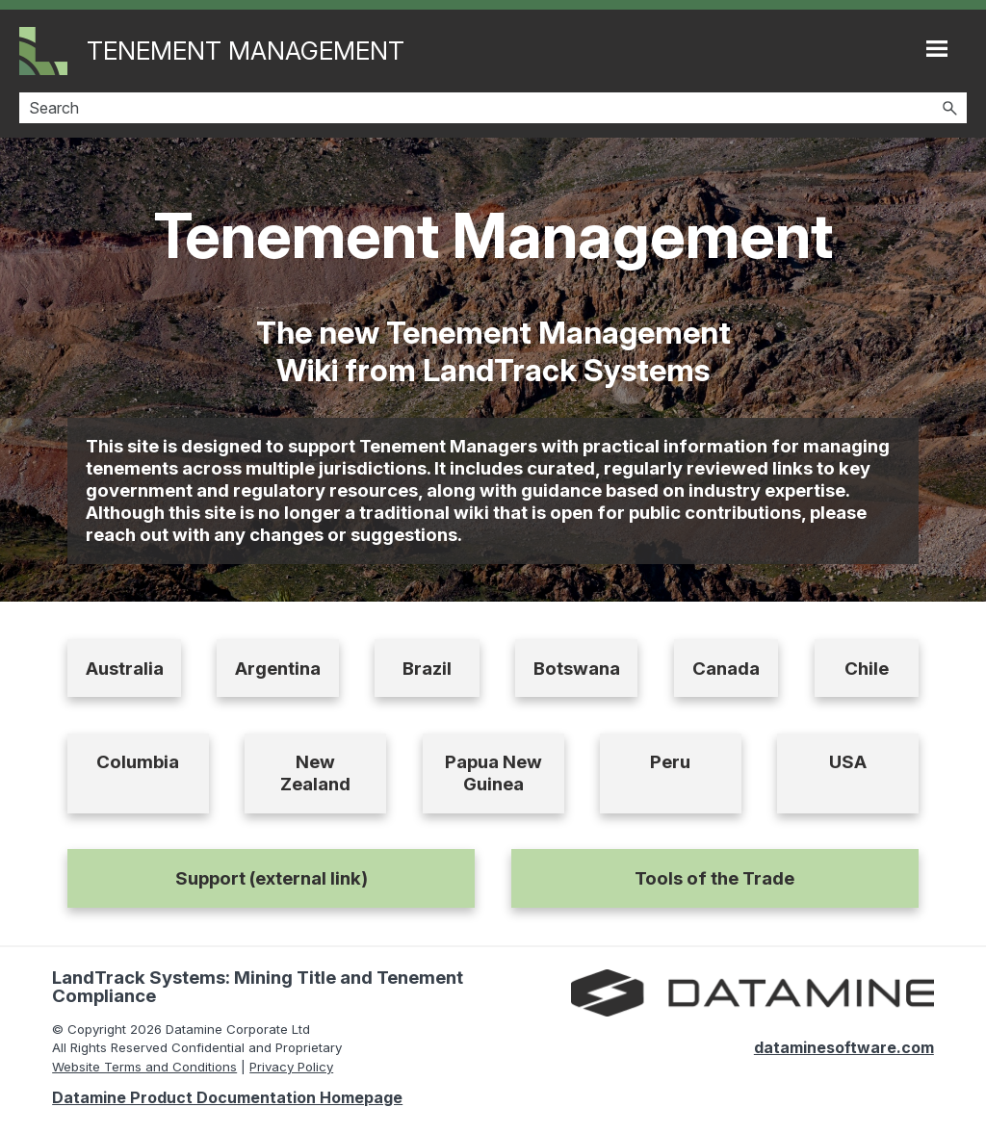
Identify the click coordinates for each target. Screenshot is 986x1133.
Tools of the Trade (714, 878)
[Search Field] (493, 107)
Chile (866, 668)
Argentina (278, 668)
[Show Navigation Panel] (937, 48)
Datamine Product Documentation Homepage (227, 1097)
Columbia (137, 762)
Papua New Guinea (493, 773)
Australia (125, 668)
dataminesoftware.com (844, 1047)
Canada (726, 668)
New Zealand (315, 773)
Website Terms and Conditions (144, 1066)
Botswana (576, 668)
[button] (949, 107)
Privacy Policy (291, 1066)
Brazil (427, 668)
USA (848, 762)
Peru (670, 762)
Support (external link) (271, 878)
